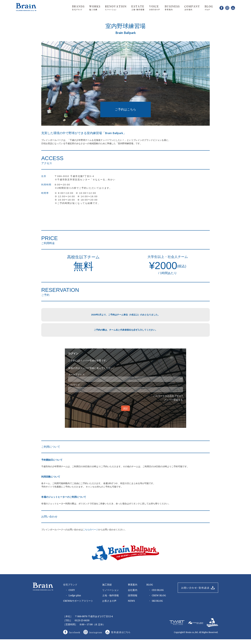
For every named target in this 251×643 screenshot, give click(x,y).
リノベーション (110, 593)
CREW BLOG (157, 599)
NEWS (131, 604)
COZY (70, 593)
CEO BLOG (156, 593)
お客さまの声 (109, 604)
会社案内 (132, 593)
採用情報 (132, 598)
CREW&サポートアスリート (78, 604)
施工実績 (107, 588)
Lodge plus (73, 599)
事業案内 (132, 588)
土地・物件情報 (110, 598)
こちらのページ (90, 533)
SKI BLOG (155, 604)
